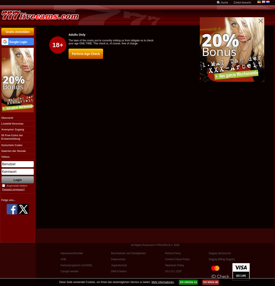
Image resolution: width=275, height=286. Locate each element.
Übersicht (7, 117)
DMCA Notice (119, 271)
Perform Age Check (86, 54)
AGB (63, 259)
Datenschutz (118, 259)
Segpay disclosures (220, 253)
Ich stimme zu (188, 282)
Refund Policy (173, 253)
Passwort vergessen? (13, 189)
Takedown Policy (174, 265)
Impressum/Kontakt (72, 253)
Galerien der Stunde (13, 151)
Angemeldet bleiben (16, 185)
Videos (5, 156)
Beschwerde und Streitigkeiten (128, 253)
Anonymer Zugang (12, 129)
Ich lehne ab (210, 282)
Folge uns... (8, 200)
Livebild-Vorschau (12, 123)
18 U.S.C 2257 (173, 271)
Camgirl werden (70, 271)
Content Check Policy (177, 259)
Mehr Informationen (162, 282)
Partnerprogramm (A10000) (76, 265)
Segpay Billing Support (222, 259)
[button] (17, 41)
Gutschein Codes (12, 145)
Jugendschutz (119, 265)
